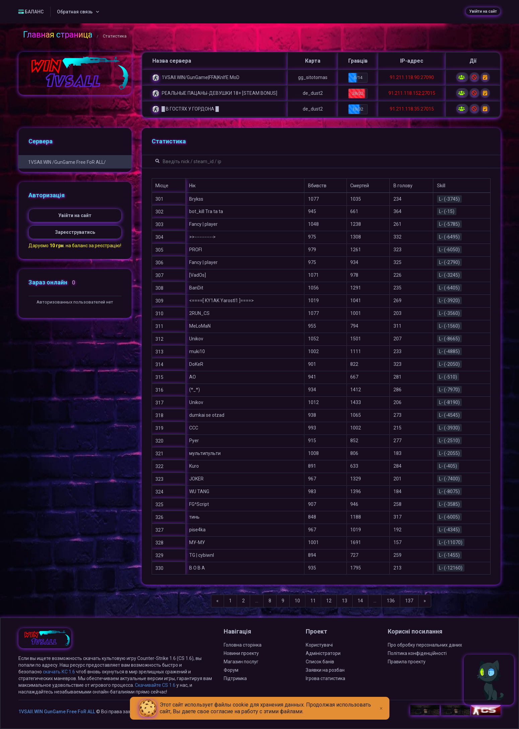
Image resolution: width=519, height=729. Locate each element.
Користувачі (319, 645)
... (256, 600)
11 (313, 600)
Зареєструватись (75, 232)
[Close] (381, 703)
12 (328, 600)
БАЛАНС (31, 11)
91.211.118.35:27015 (412, 109)
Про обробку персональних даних (425, 645)
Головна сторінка (243, 645)
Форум (231, 670)
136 (391, 600)
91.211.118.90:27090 (412, 77)
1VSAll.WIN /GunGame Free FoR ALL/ (67, 162)
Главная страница (57, 35)
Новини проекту (241, 653)
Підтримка (235, 678)
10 (297, 600)
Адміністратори (323, 653)
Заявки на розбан (325, 670)
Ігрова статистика (325, 678)
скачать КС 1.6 (59, 671)
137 (409, 600)
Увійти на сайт (483, 11)
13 (344, 600)
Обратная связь (75, 11)
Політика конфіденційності (417, 653)
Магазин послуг (241, 661)
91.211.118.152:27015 (411, 93)
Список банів (320, 661)
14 (360, 600)
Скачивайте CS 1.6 (155, 685)
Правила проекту (407, 661)
